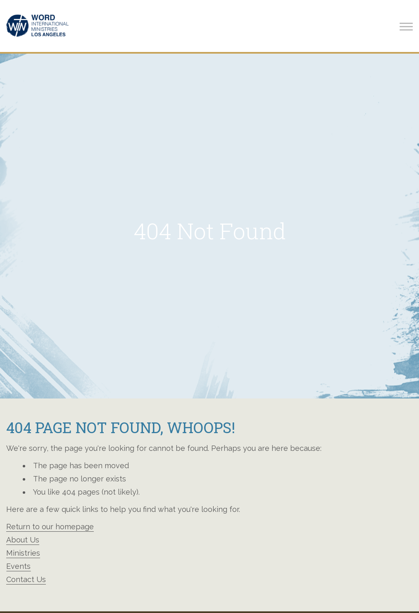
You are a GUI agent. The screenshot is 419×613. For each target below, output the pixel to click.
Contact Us (26, 579)
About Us (22, 539)
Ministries (23, 553)
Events (18, 566)
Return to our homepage (50, 526)
